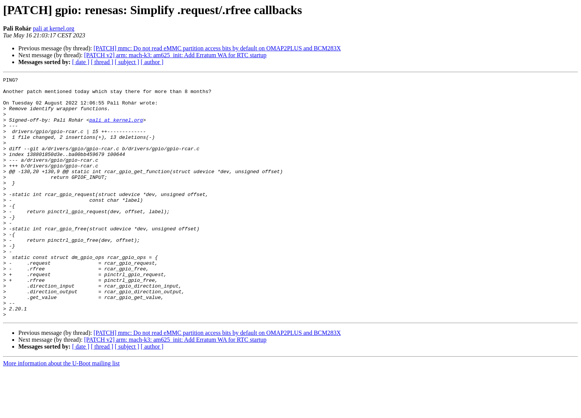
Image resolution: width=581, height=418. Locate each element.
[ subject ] (127, 62)
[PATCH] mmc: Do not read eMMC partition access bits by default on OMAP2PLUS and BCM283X (217, 48)
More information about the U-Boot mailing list (61, 411)
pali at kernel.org (53, 28)
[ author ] (152, 62)
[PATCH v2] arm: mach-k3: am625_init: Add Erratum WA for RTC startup (175, 55)
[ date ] (80, 62)
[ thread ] (102, 62)
